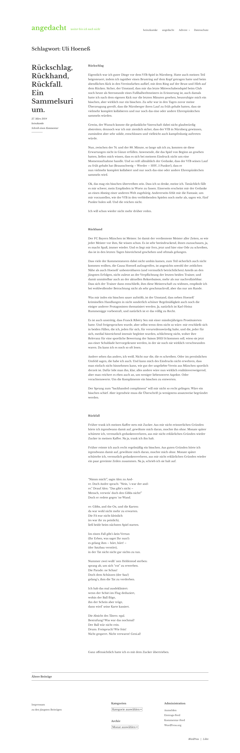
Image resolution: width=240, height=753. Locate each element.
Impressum (38, 704)
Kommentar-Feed (174, 720)
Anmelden (170, 710)
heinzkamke (150, 30)
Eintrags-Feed (172, 715)
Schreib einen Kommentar (45, 128)
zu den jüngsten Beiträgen (47, 709)
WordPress (193, 739)
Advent (183, 30)
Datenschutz (201, 30)
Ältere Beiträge (42, 676)
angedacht (53, 27)
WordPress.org (172, 725)
